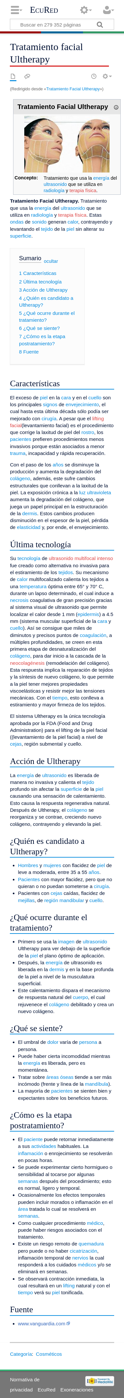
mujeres (52, 865)
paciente (33, 1139)
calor (73, 222)
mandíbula (96, 1084)
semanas (28, 1181)
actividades (43, 1146)
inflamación (30, 1153)
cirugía (49, 418)
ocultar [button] (51, 261)
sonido (39, 222)
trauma (17, 453)
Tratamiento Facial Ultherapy (73, 88)
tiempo (60, 697)
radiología (54, 190)
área (23, 1209)
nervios (80, 1258)
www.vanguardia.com (41, 1323)
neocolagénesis (27, 663)
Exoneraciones (76, 1389)
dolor (52, 1042)
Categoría (21, 1354)
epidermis (88, 614)
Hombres (28, 865)
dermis (29, 513)
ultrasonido (55, 184)
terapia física (83, 190)
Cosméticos (49, 1354)
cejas (15, 744)
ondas (16, 222)
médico (95, 1223)
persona (88, 1042)
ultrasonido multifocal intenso (81, 558)
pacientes (20, 439)
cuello (94, 397)
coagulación (93, 635)
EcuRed (44, 10)
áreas (52, 1077)
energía (101, 178)
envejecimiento (82, 404)
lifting (68, 1285)
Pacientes (29, 879)
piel (70, 229)
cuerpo (80, 997)
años (57, 464)
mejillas (26, 900)
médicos (87, 1264)
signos (50, 404)
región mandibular (64, 900)
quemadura (91, 1243)
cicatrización (83, 1251)
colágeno (20, 478)
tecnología (28, 558)
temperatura (33, 586)
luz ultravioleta (95, 492)
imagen (66, 941)
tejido (47, 229)
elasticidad (29, 527)
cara (66, 397)
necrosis (19, 600)
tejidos (65, 572)
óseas (66, 1077)
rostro (87, 432)
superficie (20, 236)
